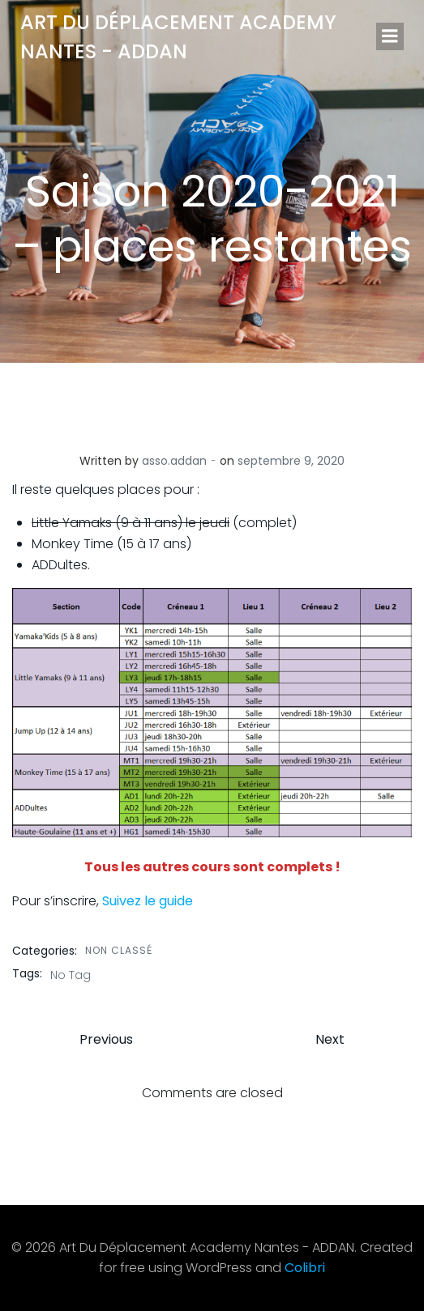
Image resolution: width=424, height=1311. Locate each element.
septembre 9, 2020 (291, 461)
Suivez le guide (147, 901)
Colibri (305, 1267)
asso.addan (174, 461)
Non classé (118, 950)
